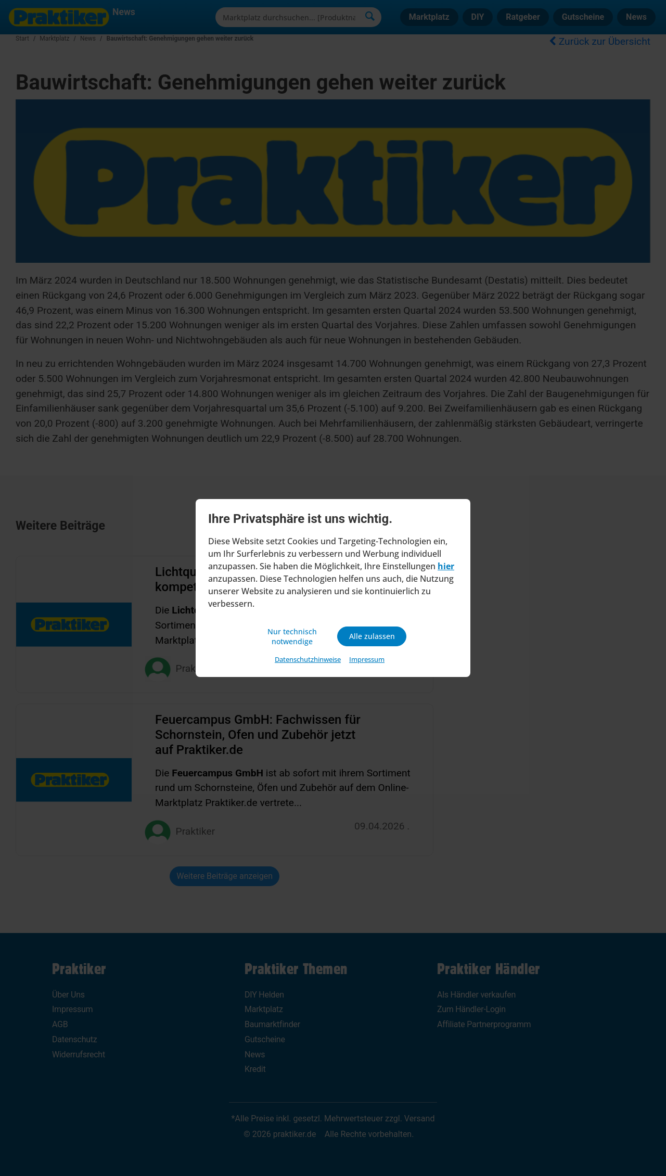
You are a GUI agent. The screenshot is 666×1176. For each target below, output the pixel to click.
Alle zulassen (372, 636)
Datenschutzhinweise (308, 661)
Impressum (367, 661)
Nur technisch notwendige (294, 636)
